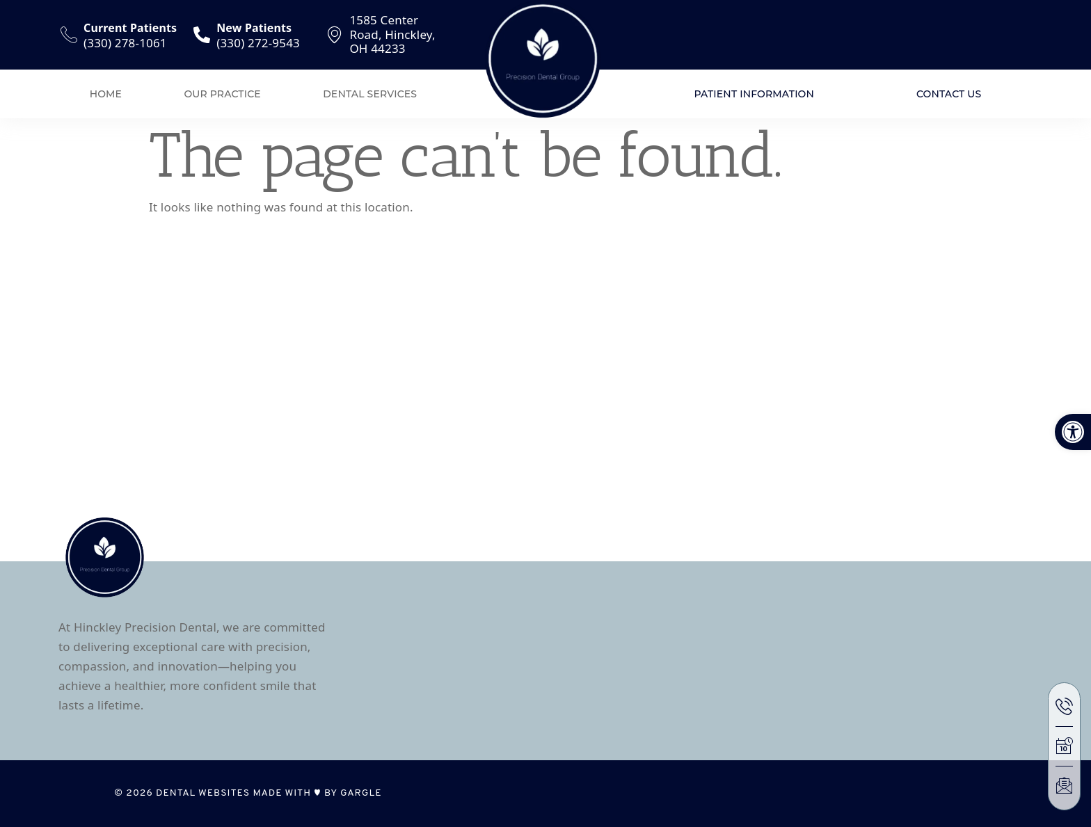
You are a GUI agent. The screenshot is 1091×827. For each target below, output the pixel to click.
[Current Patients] (69, 34)
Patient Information (754, 94)
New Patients (254, 27)
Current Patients (130, 27)
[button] (1073, 432)
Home (106, 94)
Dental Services (370, 94)
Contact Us (948, 94)
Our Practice (222, 94)
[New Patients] (201, 34)
